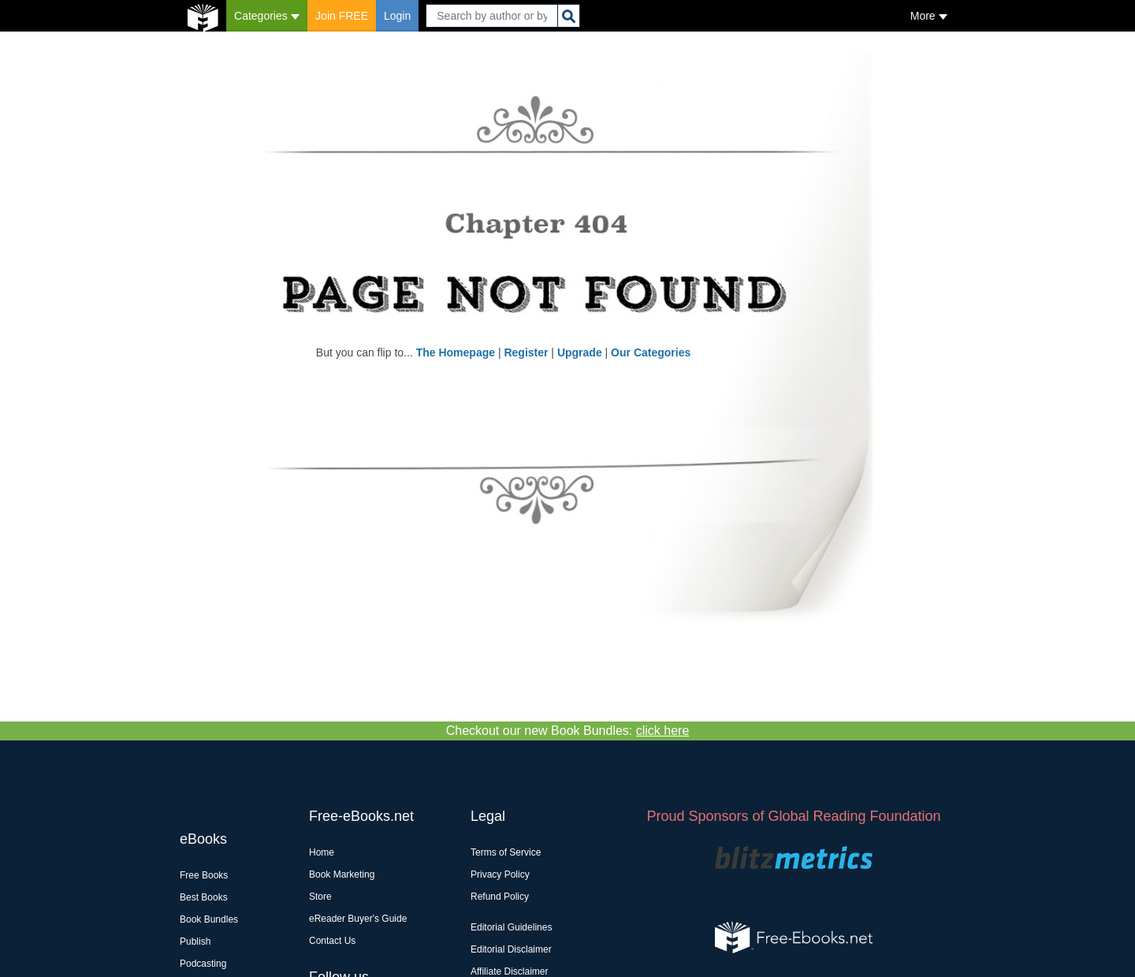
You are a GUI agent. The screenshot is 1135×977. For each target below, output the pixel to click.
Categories (267, 15)
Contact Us (332, 940)
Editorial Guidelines (511, 927)
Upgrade (579, 352)
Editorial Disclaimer (511, 949)
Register (526, 352)
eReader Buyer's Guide (358, 918)
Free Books (204, 875)
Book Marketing (341, 874)
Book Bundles (209, 919)
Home (321, 852)
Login (397, 15)
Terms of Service (506, 852)
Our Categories (650, 352)
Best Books (204, 897)
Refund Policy (500, 896)
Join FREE (341, 15)
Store (320, 896)
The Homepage (455, 352)
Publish (195, 941)
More (928, 15)
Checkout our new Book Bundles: (568, 730)
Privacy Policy (500, 874)
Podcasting (203, 963)
